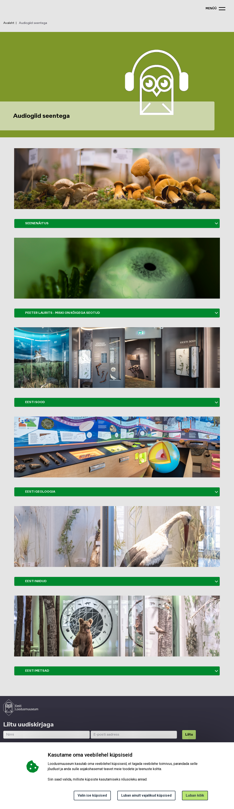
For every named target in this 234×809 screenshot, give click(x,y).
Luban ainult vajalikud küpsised (146, 795)
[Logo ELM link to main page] (20, 707)
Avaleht (8, 23)
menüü (211, 8)
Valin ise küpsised (92, 795)
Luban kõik (195, 795)
